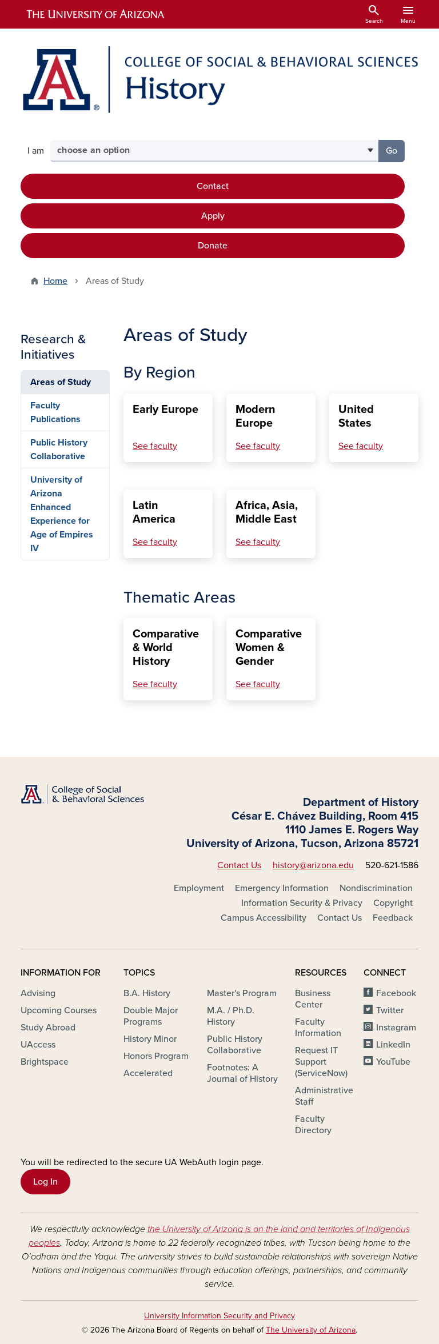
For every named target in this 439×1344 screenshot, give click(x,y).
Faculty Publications (55, 412)
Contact (213, 186)
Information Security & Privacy (301, 903)
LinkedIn (393, 1044)
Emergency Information (282, 888)
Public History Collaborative (58, 449)
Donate (213, 245)
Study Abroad (48, 1027)
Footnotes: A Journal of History (242, 1073)
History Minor (150, 1039)
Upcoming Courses (59, 1010)
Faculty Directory (313, 1124)
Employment (199, 888)
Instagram (396, 1027)
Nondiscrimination (376, 888)
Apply (213, 216)
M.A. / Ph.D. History (230, 1016)
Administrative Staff (324, 1096)
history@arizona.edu (313, 865)
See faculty (155, 446)
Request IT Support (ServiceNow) (321, 1062)
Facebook (396, 993)
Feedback (393, 918)
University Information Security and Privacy (219, 1316)
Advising (38, 993)
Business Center (312, 999)
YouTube (393, 1062)
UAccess (38, 1044)
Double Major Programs (150, 1016)
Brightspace (45, 1062)
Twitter (390, 1010)
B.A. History (146, 993)
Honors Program (156, 1056)
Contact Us (239, 865)
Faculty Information (318, 1027)
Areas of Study (60, 382)
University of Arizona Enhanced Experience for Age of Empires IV (61, 514)
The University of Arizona (311, 1330)
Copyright (393, 903)
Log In (45, 1181)
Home (55, 281)
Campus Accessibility (263, 918)
